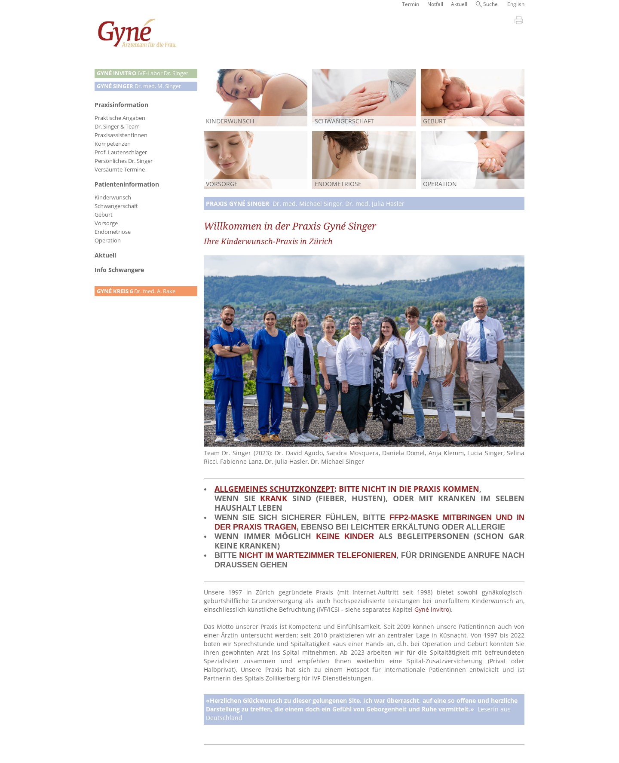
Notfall (435, 4)
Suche (490, 4)
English (515, 4)
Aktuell (459, 4)
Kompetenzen (113, 143)
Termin (410, 4)
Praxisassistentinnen (121, 135)
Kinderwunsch (113, 197)
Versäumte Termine (120, 169)
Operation (108, 240)
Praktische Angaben (120, 118)
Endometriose (113, 232)
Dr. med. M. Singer (139, 86)
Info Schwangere (119, 270)
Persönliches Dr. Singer (124, 161)
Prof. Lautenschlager (121, 152)
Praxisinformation (121, 105)
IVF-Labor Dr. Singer (142, 73)
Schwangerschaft (116, 206)
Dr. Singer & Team (117, 126)
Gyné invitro (431, 609)
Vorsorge (106, 223)
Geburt (104, 214)
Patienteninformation (127, 184)
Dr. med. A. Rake (136, 291)
